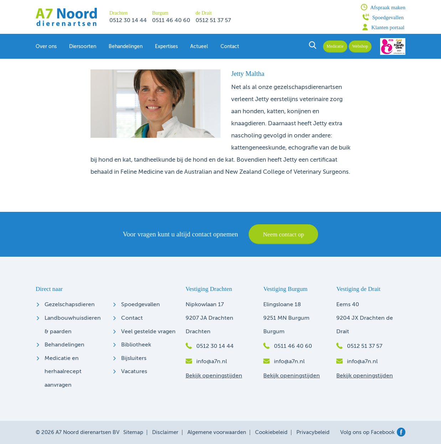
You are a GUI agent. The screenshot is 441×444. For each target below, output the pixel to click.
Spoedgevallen (383, 17)
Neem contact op (283, 234)
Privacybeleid (313, 432)
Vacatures (134, 372)
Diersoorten (82, 46)
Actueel (199, 46)
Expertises (166, 46)
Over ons (46, 46)
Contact (229, 46)
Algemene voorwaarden (216, 432)
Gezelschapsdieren (70, 305)
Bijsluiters (133, 358)
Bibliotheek (136, 345)
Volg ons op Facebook (372, 432)
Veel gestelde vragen (148, 332)
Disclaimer (165, 432)
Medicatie (335, 46)
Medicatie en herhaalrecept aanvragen (63, 372)
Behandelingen (125, 46)
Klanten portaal (383, 27)
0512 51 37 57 (213, 20)
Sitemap (133, 432)
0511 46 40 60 (171, 20)
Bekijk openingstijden (214, 376)
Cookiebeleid (271, 432)
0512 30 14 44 (128, 20)
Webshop (360, 46)
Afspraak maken (383, 7)
